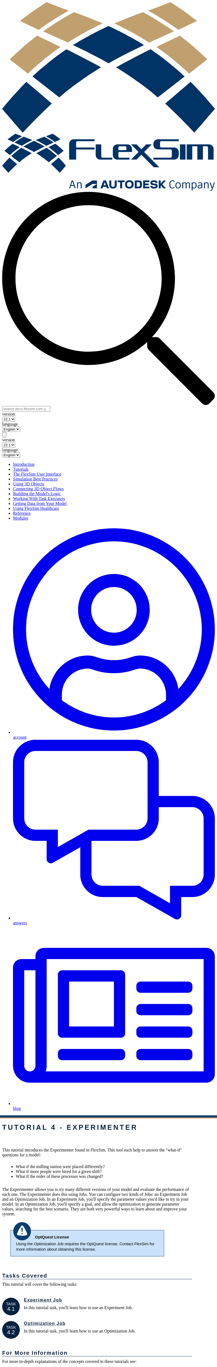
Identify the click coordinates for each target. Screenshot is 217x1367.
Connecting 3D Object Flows (38, 488)
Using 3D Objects (28, 484)
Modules (20, 518)
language (10, 424)
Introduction (23, 464)
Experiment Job (43, 1300)
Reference (22, 513)
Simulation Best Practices (35, 479)
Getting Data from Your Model (40, 503)
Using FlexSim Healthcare (36, 508)
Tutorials (20, 469)
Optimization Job (45, 1323)
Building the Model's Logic (37, 493)
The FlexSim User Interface (37, 474)
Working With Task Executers (39, 498)
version (8, 414)
